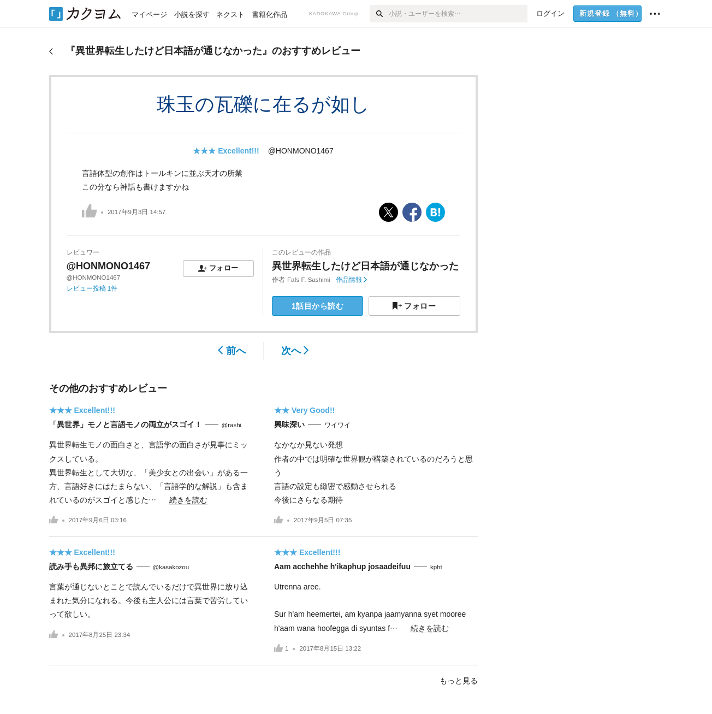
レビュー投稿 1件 (92, 288)
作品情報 (351, 279)
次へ (295, 350)
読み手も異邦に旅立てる (91, 566)
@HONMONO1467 (301, 150)
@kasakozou (171, 567)
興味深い (289, 424)
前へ (232, 350)
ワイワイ (337, 425)
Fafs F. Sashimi (308, 279)
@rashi (232, 425)
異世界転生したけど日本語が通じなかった (365, 266)
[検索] (379, 13)
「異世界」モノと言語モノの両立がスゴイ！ (125, 424)
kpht (436, 567)
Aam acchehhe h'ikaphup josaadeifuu (342, 566)
